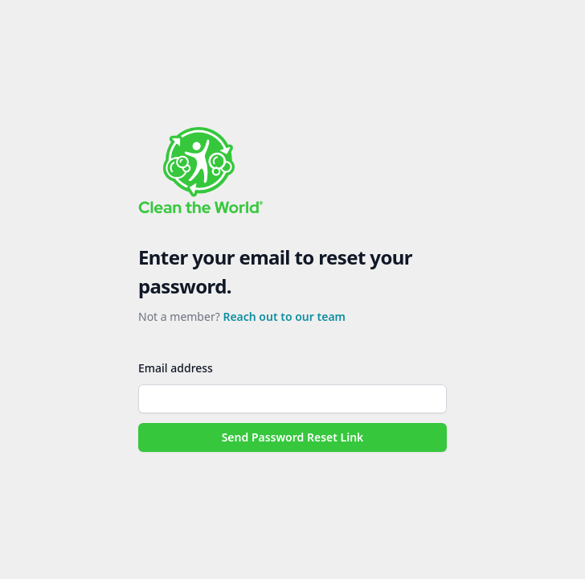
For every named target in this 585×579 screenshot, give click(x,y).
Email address (175, 368)
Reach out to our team (284, 316)
